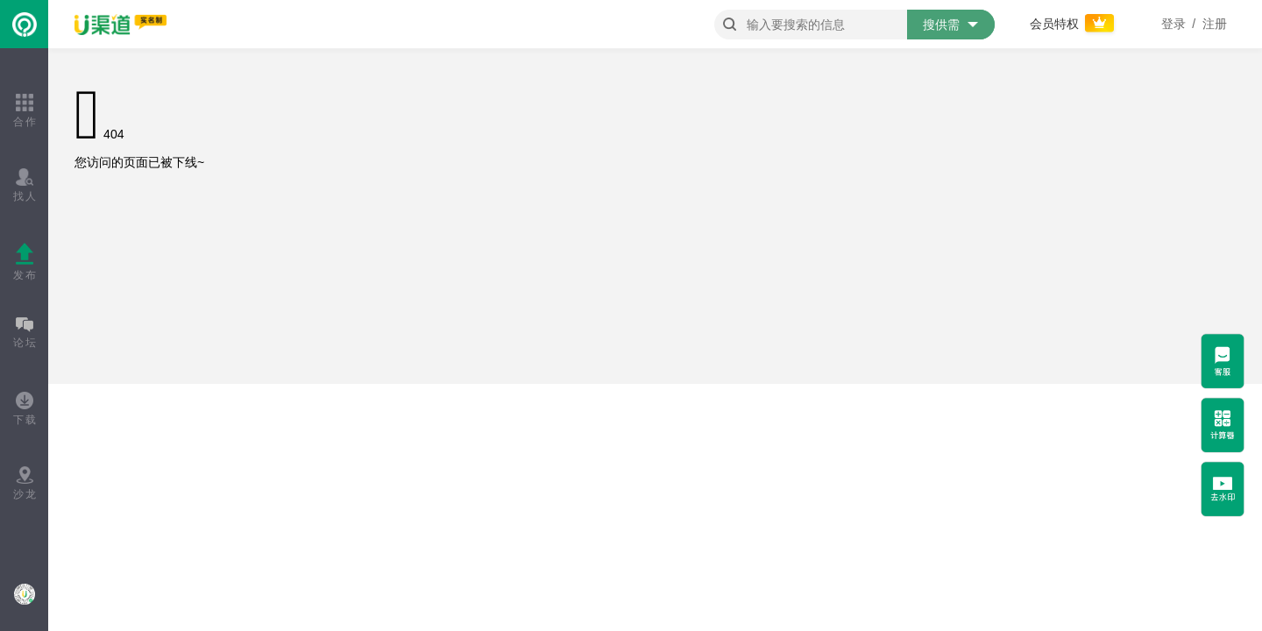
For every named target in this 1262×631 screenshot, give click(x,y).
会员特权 (1073, 24)
